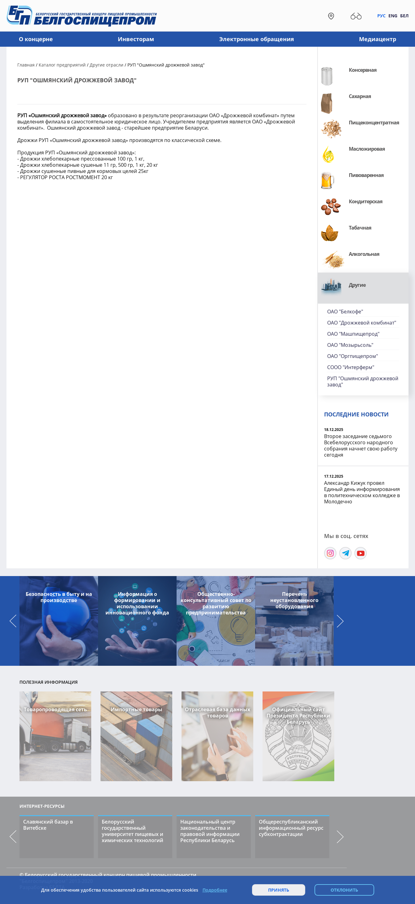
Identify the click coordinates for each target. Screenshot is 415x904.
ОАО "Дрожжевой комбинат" (361, 322)
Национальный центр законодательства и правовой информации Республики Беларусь (210, 831)
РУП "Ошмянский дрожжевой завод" (362, 381)
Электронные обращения (256, 39)
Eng (392, 16)
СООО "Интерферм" (350, 367)
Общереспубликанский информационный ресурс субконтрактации (291, 827)
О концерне (36, 39)
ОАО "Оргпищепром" (352, 356)
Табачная (360, 227)
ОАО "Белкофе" (345, 311)
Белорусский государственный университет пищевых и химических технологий (132, 831)
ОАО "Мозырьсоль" (350, 345)
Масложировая (367, 148)
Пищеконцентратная (374, 122)
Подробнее (215, 890)
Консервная (362, 70)
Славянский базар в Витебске (48, 824)
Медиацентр (377, 39)
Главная (26, 65)
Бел (404, 16)
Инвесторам (136, 39)
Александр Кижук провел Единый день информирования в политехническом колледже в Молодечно (362, 492)
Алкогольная (364, 254)
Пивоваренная (366, 175)
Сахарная (360, 96)
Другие (357, 285)
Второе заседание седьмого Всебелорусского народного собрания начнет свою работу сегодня (360, 445)
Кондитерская (365, 201)
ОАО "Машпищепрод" (353, 333)
